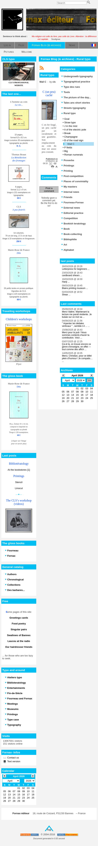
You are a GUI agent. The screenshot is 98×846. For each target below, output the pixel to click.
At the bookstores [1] (19, 469)
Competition (69, 218)
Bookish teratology (73, 223)
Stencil (18, 482)
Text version (13, 761)
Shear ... (66, 294)
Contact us (13, 757)
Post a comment (49, 189)
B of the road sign (73, 140)
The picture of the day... (76, 97)
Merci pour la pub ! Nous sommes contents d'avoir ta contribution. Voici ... (75, 335)
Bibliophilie (69, 239)
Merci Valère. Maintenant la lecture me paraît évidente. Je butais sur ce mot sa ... (77, 314)
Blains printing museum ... (75, 288)
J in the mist (70, 126)
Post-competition (72, 176)
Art (64, 244)
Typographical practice (75, 81)
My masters (69, 186)
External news (70, 207)
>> (89, 380)
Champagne (71, 136)
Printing (67, 170)
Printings (67, 165)
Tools (65, 92)
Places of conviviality (74, 181)
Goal (66, 118)
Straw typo (70, 122)
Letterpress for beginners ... (76, 269)
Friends (66, 197)
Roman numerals (73, 154)
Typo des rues (70, 86)
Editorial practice (72, 213)
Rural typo (68, 113)
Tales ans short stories (75, 102)
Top (49, 829)
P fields (68, 147)
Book (65, 228)
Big (66, 151)
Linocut (19, 488)
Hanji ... (66, 281)
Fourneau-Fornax (72, 202)
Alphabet (67, 249)
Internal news (70, 192)
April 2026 (77, 375)
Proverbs (67, 160)
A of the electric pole (75, 129)
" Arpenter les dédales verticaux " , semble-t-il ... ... (76, 324)
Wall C (71, 144)
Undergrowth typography (77, 76)
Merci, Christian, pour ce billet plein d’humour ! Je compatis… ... (77, 358)
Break (67, 133)
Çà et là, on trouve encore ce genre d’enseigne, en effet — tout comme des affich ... (76, 347)
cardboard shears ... (72, 275)
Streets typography (73, 108)
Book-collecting (71, 234)
